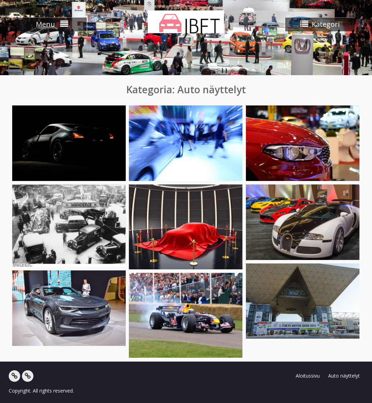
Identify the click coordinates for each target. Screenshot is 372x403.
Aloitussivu (308, 375)
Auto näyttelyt (344, 375)
